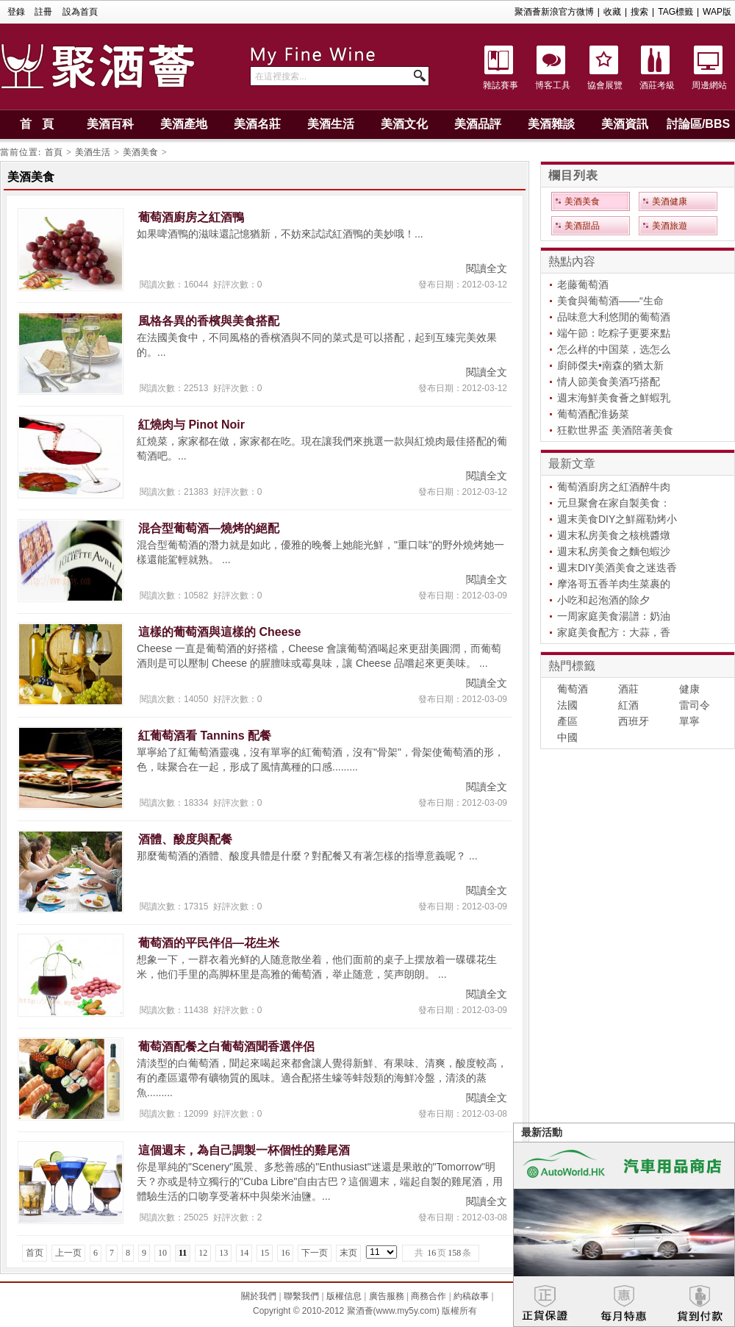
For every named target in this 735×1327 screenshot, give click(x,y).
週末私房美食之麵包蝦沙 (613, 551)
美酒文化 (404, 124)
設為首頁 (80, 12)
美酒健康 (669, 201)
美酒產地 (183, 124)
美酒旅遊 (669, 226)
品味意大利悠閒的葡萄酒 (613, 317)
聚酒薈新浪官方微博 (554, 12)
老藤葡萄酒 (583, 284)
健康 (689, 689)
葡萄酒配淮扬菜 (593, 414)
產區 (567, 721)
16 (285, 1253)
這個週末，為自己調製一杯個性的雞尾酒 (244, 1150)
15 (264, 1253)
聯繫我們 (301, 1296)
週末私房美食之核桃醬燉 (613, 535)
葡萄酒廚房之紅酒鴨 (191, 217)
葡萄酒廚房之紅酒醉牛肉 (613, 487)
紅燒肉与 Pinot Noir (191, 424)
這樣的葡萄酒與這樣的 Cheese (219, 632)
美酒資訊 (624, 124)
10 (162, 1253)
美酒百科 (110, 124)
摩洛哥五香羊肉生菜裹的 (613, 584)
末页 (348, 1253)
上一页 (68, 1253)
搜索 (639, 12)
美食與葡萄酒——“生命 (610, 301)
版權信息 (344, 1296)
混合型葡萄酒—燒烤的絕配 (208, 528)
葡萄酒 (572, 689)
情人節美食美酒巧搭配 (608, 381)
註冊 (43, 12)
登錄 (16, 12)
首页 (34, 1253)
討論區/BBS (698, 124)
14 (244, 1253)
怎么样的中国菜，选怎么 (613, 349)
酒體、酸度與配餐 (185, 839)
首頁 (53, 152)
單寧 (689, 721)
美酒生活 (330, 124)
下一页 (314, 1253)
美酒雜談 (551, 124)
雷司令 (694, 705)
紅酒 (628, 705)
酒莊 (628, 689)
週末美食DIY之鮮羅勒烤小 (617, 519)
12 (202, 1253)
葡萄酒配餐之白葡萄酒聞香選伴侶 (226, 1046)
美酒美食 (140, 152)
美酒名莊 (257, 124)
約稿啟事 (471, 1296)
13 (223, 1253)
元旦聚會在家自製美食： (613, 503)
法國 (567, 705)
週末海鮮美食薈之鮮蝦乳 (613, 398)
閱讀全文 (486, 268)
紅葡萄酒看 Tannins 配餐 (204, 735)
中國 (567, 737)
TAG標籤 (675, 12)
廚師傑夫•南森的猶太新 (610, 365)
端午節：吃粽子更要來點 (613, 333)
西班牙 (633, 721)
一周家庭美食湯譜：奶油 (613, 616)
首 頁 (36, 124)
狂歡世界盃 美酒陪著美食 (615, 430)
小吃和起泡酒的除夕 (603, 600)
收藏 (612, 12)
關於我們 (258, 1296)
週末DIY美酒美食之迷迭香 (617, 567)
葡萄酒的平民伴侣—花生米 (208, 943)
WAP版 (717, 12)
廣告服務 (386, 1296)
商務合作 (428, 1296)
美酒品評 (477, 124)
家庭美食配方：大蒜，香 (613, 632)
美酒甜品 (582, 226)
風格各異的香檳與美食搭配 (208, 321)
